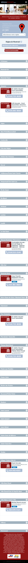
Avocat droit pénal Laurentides (13, 546)
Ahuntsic (3, 86)
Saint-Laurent (5, 410)
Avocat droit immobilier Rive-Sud (12, 551)
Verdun (3, 452)
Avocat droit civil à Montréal (15, 542)
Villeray (3, 522)
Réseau (8, 2)
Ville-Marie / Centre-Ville (8, 499)
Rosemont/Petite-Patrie (8, 394)
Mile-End (3, 265)
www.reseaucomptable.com (18, 536)
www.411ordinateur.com (10, 534)
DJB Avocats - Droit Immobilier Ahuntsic (19, 103)
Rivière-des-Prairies (7, 385)
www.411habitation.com (15, 537)
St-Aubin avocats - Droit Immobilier (18, 89)
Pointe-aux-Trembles (7, 369)
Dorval (3, 165)
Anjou (2, 123)
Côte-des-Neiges (6, 148)
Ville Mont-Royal (6, 483)
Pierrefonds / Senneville (8, 337)
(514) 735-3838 (14, 96)
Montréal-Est (5, 69)
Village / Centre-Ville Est (8, 460)
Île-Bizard (4, 198)
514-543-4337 (14, 470)
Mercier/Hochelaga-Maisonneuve (11, 240)
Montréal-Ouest (5, 78)
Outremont (4, 305)
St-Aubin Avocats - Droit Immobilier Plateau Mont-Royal (18, 349)
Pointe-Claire (5, 377)
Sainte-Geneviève (6, 443)
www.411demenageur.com (9, 536)
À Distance (4, 61)
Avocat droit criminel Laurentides (14, 541)
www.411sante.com (7, 537)
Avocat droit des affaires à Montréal (15, 547)
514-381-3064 (14, 284)
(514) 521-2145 (14, 252)
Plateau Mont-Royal (7, 345)
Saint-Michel (5, 427)
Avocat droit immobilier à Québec (14, 553)
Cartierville (4, 140)
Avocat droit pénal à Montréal (12, 544)
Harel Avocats (16, 463)
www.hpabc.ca (21, 537)
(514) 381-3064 (14, 111)
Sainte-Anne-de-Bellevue (8, 435)
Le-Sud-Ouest (5, 231)
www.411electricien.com (10, 535)
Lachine (3, 215)
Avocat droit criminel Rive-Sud (11, 540)
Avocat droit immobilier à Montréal (9, 550)
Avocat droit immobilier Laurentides (18, 552)
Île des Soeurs (5, 190)
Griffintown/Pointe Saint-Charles (11, 173)
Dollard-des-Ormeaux (7, 156)
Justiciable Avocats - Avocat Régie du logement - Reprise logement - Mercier (19, 244)
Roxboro (3, 402)
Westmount (4, 531)
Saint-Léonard (5, 419)
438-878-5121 (14, 510)
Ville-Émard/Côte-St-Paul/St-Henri (11, 491)
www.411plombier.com (18, 534)
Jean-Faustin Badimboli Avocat (17, 276)
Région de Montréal (14, 41)
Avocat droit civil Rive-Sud (12, 543)
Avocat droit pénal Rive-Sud (11, 545)
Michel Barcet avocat (19, 502)
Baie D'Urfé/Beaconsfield (8, 131)
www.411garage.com (18, 535)
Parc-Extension (5, 314)
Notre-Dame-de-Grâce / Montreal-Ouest (13, 297)
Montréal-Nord (5, 273)
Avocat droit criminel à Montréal (9, 539)
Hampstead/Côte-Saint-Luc (9, 181)
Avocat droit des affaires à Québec (17, 549)
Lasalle (3, 223)
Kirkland (3, 206)
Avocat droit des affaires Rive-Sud (18, 548)
